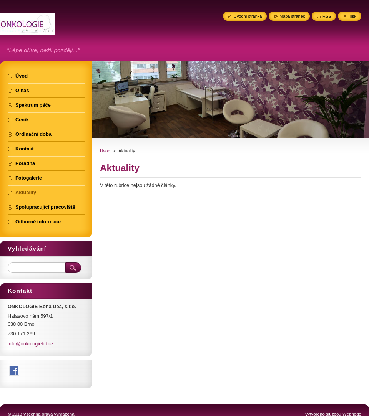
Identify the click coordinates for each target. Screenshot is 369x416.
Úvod (105, 151)
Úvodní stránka (248, 16)
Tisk (352, 16)
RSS (326, 16)
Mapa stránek (292, 16)
